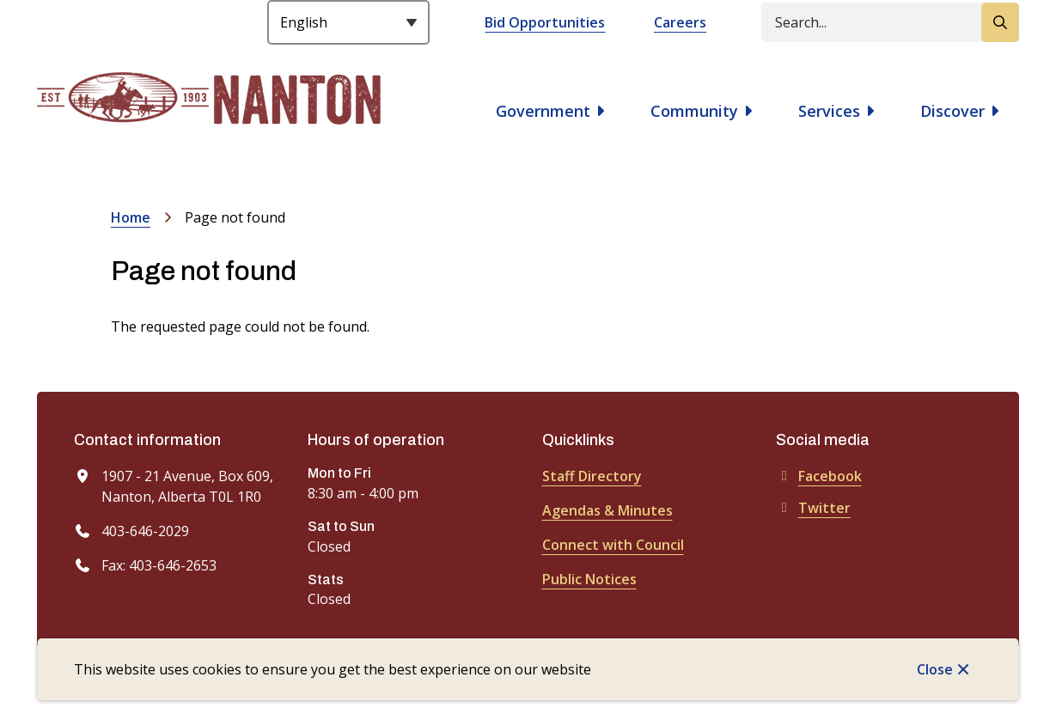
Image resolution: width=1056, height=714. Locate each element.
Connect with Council (613, 544)
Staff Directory (592, 476)
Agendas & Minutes (607, 510)
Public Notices (589, 579)
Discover (952, 111)
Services (829, 111)
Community (694, 111)
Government (543, 111)
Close (935, 669)
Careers (680, 22)
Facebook (819, 476)
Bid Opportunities (545, 22)
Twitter (813, 507)
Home (130, 217)
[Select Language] (348, 22)
